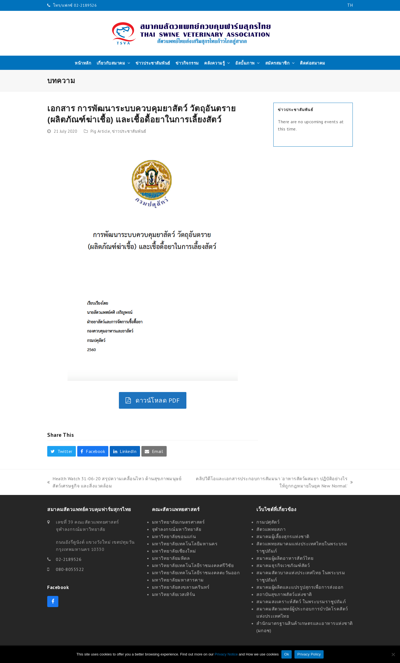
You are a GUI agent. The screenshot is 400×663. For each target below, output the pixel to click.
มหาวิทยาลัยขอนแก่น (174, 536)
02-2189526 (68, 559)
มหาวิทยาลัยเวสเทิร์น (173, 594)
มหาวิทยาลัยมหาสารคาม (178, 580)
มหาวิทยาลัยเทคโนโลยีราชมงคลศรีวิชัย (193, 565)
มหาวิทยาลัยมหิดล (171, 558)
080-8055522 (70, 569)
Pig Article (100, 131)
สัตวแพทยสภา (271, 529)
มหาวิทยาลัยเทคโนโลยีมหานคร (185, 543)
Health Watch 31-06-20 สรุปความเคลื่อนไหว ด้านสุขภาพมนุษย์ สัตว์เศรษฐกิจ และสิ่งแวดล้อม (114, 482)
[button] (61, 451)
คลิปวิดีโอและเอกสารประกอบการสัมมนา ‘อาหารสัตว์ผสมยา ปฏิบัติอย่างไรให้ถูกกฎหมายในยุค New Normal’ (272, 482)
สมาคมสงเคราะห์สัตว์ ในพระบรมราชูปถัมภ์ (301, 601)
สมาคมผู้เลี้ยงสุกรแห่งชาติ (282, 536)
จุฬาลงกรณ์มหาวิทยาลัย (176, 529)
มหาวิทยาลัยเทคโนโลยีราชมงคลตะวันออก (196, 572)
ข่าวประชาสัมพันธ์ (129, 131)
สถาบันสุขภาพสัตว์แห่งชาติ (284, 594)
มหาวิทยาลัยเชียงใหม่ (174, 551)
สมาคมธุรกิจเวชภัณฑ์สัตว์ (283, 565)
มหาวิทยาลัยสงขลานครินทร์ (181, 587)
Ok (286, 654)
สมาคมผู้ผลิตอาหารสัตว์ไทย (284, 558)
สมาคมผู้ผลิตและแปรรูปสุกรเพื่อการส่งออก (300, 587)
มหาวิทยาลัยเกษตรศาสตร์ (178, 522)
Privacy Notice (226, 654)
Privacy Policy (309, 654)
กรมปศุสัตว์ (267, 522)
